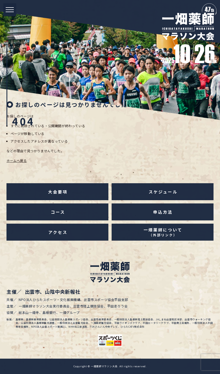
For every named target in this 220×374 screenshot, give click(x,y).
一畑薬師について (163, 232)
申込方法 (163, 212)
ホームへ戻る (16, 160)
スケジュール (163, 192)
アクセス (58, 232)
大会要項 (58, 192)
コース (58, 212)
